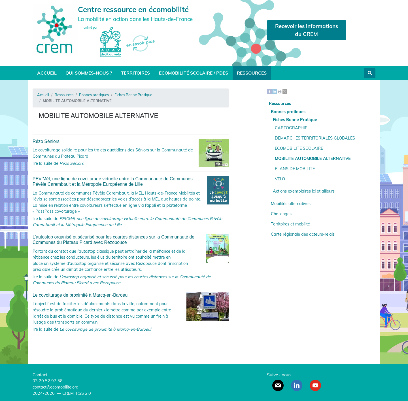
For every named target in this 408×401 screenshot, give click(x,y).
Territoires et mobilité (290, 224)
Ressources (252, 73)
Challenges (281, 213)
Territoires (135, 73)
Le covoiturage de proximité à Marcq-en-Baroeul (131, 295)
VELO (280, 178)
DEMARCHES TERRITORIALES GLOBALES (315, 138)
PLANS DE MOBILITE (295, 168)
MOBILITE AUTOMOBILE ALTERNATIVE (313, 158)
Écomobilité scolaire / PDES (193, 73)
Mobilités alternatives (291, 203)
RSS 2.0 (83, 393)
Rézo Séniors (131, 141)
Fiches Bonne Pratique (133, 94)
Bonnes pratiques (94, 94)
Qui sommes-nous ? (88, 73)
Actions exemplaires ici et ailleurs (304, 191)
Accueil (47, 73)
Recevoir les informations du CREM (306, 30)
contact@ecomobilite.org (55, 387)
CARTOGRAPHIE (291, 127)
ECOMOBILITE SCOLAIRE (299, 148)
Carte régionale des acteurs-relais (303, 234)
